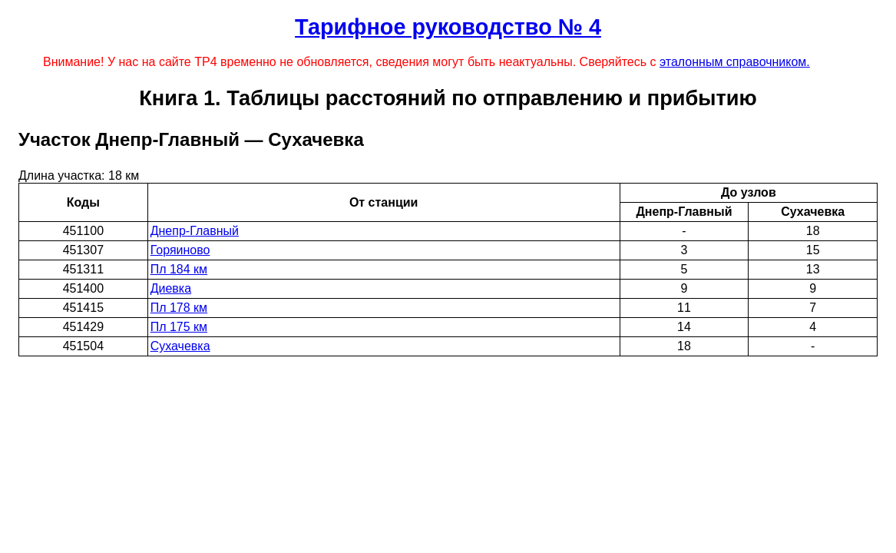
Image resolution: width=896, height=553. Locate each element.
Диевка (170, 288)
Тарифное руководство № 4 (448, 27)
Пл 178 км (178, 307)
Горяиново (180, 250)
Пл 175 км (178, 326)
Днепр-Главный (194, 230)
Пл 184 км (178, 269)
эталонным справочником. (735, 61)
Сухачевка (180, 346)
